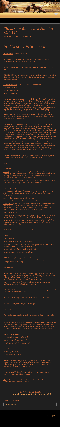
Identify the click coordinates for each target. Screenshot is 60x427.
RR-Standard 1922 (11, 404)
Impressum (54, 416)
